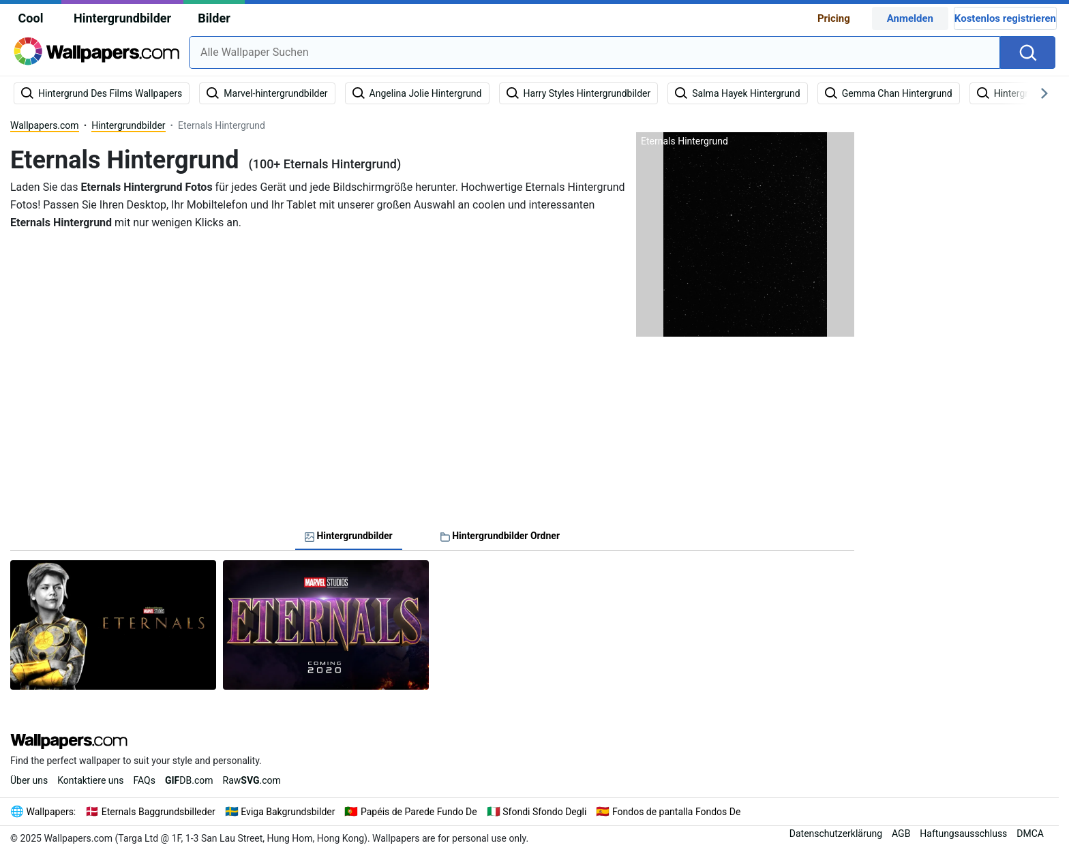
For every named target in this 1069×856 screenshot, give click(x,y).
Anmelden (910, 18)
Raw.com (252, 780)
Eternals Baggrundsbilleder (158, 811)
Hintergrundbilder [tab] (349, 535)
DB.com (189, 780)
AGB (901, 833)
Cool (31, 18)
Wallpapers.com (44, 125)
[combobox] (594, 52)
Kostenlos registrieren (1005, 18)
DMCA (1030, 833)
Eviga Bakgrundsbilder (288, 811)
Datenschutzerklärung (835, 833)
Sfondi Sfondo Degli (544, 811)
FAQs (144, 780)
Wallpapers (50, 811)
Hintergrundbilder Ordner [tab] (500, 535)
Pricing (833, 18)
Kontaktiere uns (90, 780)
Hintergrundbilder (122, 18)
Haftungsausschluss (963, 833)
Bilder (214, 18)
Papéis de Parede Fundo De (419, 811)
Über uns (29, 780)
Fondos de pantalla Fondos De (676, 811)
